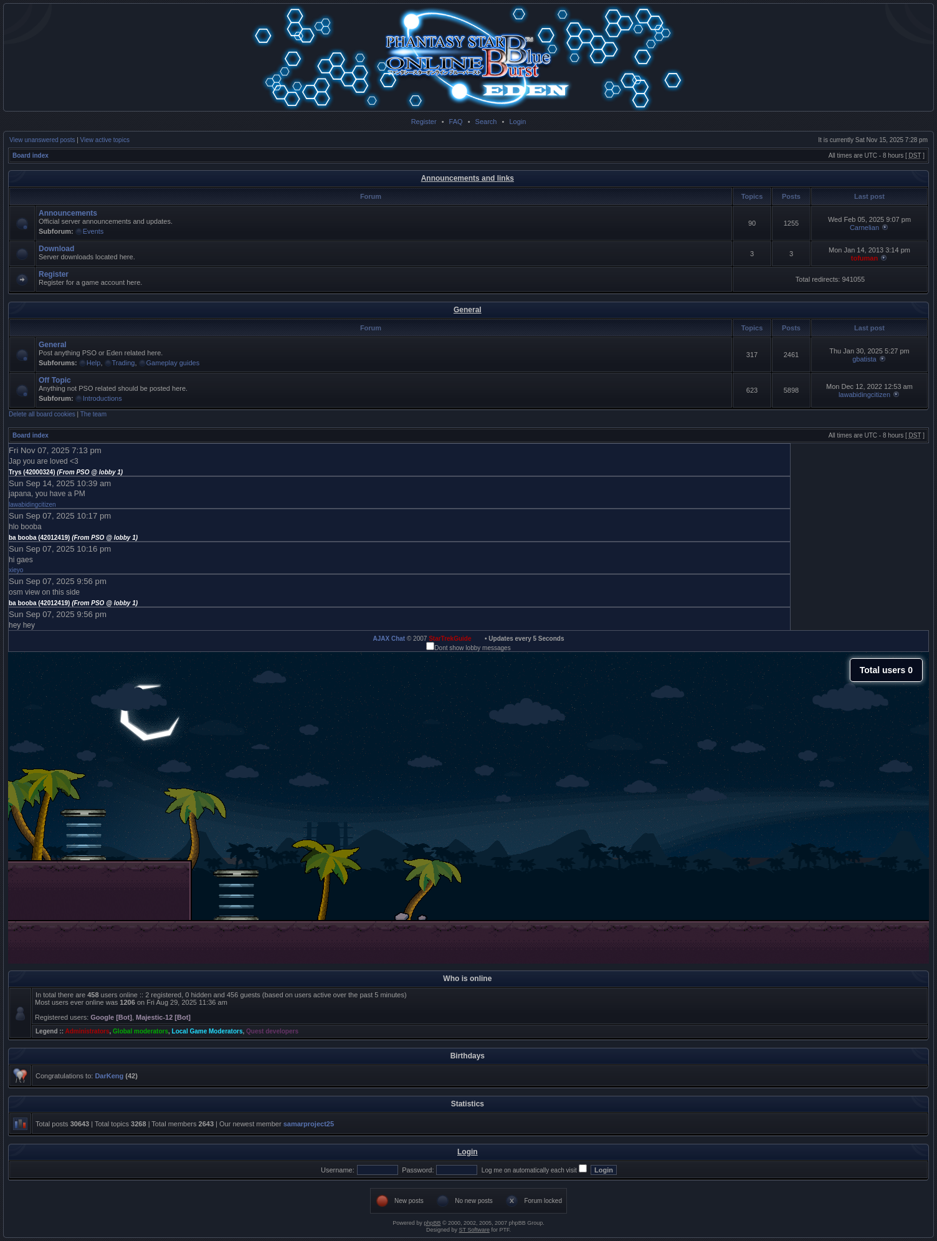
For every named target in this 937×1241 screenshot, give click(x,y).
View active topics (105, 140)
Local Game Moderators (207, 1031)
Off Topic (55, 380)
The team (93, 414)
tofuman (864, 258)
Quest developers (272, 1031)
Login (517, 121)
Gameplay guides (173, 363)
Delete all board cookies (42, 414)
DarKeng (109, 1076)
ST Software (474, 1230)
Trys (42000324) (66, 472)
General (468, 309)
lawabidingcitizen (864, 394)
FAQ (456, 121)
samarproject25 (308, 1124)
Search (486, 121)
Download (56, 248)
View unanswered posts (42, 140)
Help (94, 363)
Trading (123, 363)
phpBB (432, 1223)
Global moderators (140, 1031)
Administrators (87, 1031)
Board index (30, 155)
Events (93, 231)
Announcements (68, 213)
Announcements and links (467, 178)
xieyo (16, 570)
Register (424, 121)
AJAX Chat (389, 638)
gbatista (864, 359)
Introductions (102, 398)
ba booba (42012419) (73, 537)
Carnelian (864, 227)
